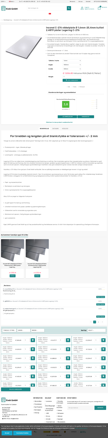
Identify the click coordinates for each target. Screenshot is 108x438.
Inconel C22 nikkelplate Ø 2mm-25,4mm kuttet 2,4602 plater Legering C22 (37, 265)
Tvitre (74, 87)
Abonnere (100, 407)
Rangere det (86, 116)
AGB (47, 413)
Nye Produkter (38, 407)
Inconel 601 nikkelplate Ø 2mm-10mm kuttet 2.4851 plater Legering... (12, 265)
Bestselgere (37, 410)
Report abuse (100, 297)
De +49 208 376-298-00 (27, 1)
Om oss (81, 1)
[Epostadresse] (80, 408)
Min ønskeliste (61, 422)
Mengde (51, 76)
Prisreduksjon (38, 404)
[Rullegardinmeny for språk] (12, 1)
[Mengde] (72, 76)
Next (102, 322)
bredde (51, 69)
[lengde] (72, 64)
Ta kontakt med (50, 422)
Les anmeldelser (67, 116)
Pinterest (81, 87)
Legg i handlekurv (33, 340)
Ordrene (60, 410)
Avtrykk (48, 419)
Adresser (60, 416)
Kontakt (88, 1)
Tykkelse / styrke (54, 60)
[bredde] (72, 69)
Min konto (72, 1)
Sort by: (84, 330)
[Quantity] (26, 340)
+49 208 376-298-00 (17, 415)
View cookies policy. (81, 428)
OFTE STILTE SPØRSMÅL (100, 1)
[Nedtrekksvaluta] (3, 1)
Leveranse (49, 401)
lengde (51, 65)
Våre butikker (38, 401)
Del (68, 87)
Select (91, 330)
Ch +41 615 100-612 (43, 1)
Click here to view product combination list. (59, 122)
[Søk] (49, 8)
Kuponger (60, 419)
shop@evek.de (14, 418)
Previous (91, 322)
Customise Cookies (22, 433)
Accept (7, 433)
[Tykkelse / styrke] (72, 60)
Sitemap (36, 413)
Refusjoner (61, 413)
